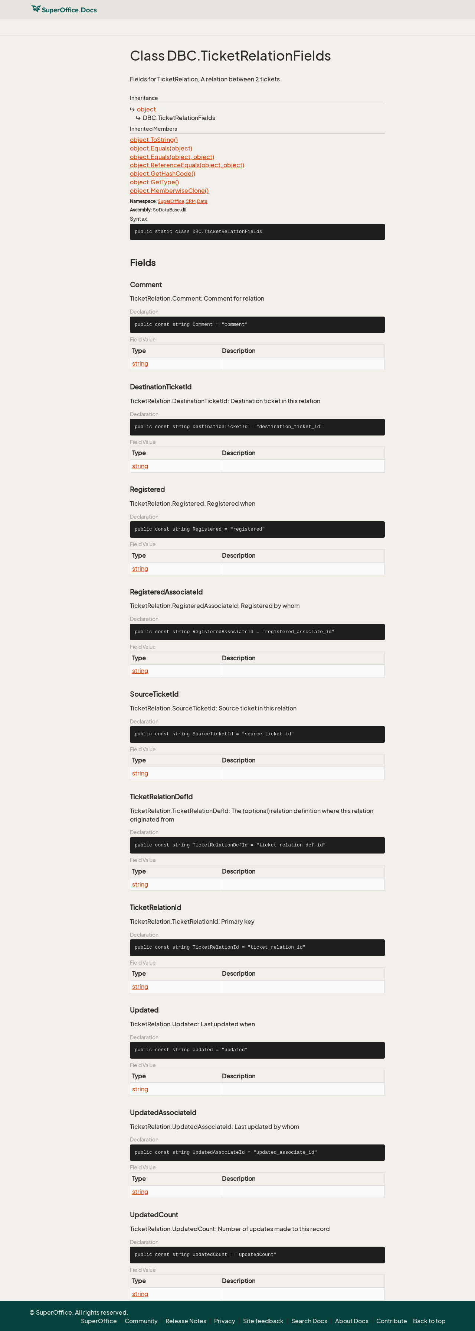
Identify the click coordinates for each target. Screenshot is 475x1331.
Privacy (224, 1321)
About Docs (351, 1321)
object (146, 109)
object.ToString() (154, 139)
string (140, 363)
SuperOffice (171, 201)
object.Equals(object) (161, 148)
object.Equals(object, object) (172, 157)
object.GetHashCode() (162, 173)
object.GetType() (154, 182)
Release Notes (186, 1321)
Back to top (429, 1321)
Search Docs (309, 1321)
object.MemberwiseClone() (169, 190)
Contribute (391, 1321)
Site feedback (263, 1321)
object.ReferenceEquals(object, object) (187, 165)
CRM (191, 201)
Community (141, 1321)
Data (202, 201)
